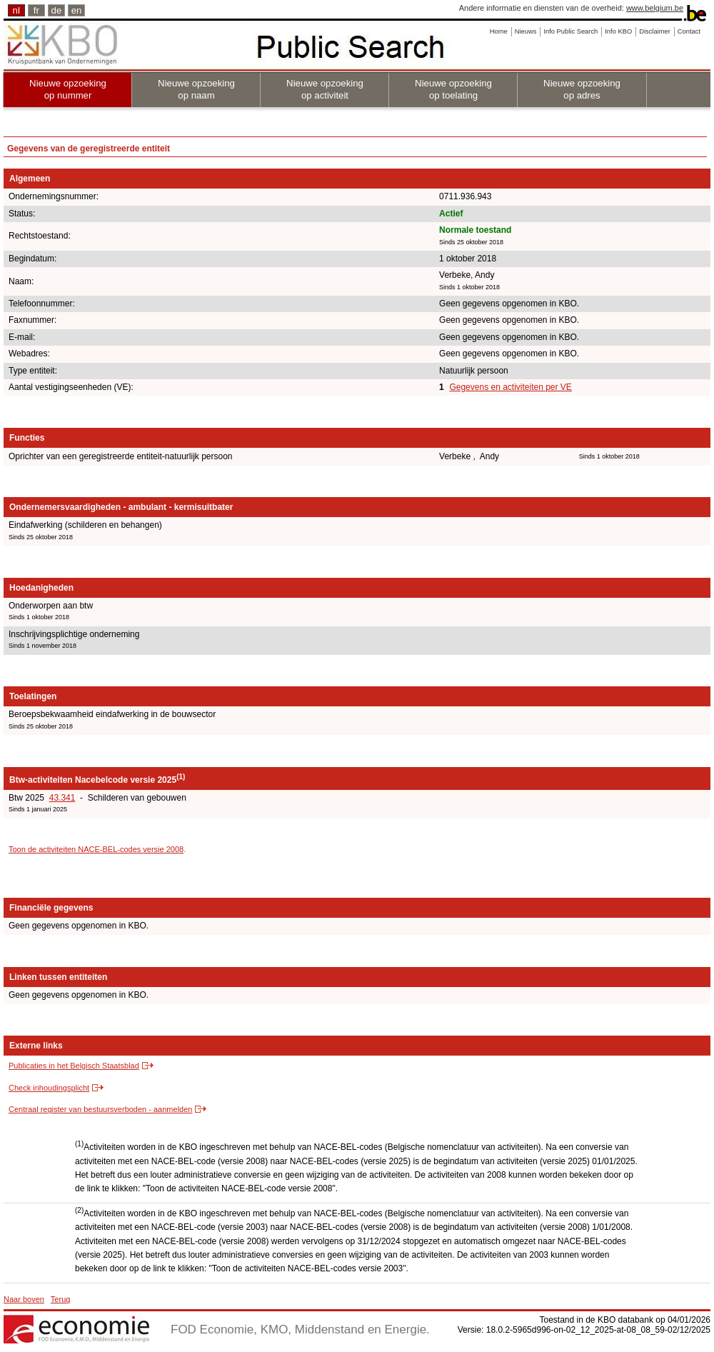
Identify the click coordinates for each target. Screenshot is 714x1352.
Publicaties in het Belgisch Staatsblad (74, 1065)
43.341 (62, 798)
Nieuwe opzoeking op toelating (453, 89)
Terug (61, 1299)
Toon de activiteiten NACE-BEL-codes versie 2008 (96, 849)
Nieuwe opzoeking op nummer (67, 89)
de (56, 10)
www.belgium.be (654, 8)
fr (36, 10)
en (76, 10)
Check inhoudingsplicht (49, 1087)
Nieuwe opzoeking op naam (196, 89)
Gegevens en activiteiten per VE (510, 387)
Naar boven (24, 1299)
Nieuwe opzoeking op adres (581, 89)
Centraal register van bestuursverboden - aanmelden (100, 1109)
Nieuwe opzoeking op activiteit (324, 89)
